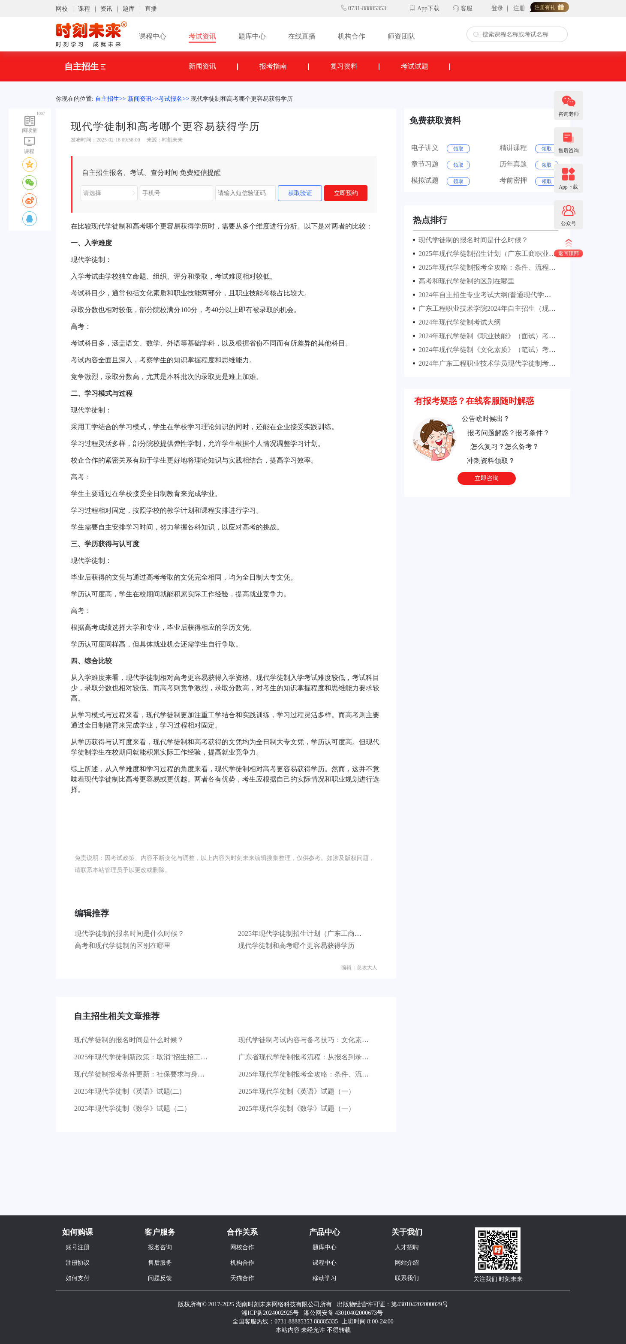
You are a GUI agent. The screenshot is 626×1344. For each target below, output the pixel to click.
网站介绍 (407, 1263)
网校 (62, 9)
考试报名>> (173, 99)
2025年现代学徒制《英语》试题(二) (128, 1091)
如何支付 (78, 1278)
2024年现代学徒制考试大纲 (458, 322)
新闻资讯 (202, 66)
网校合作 (242, 1247)
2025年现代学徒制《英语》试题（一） (296, 1091)
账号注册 (78, 1247)
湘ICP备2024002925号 (270, 1313)
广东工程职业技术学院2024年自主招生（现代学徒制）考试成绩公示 (519, 308)
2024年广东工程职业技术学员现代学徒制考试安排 (492, 363)
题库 (129, 9)
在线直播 (302, 36)
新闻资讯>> (143, 99)
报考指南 (273, 66)
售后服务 (160, 1263)
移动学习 (325, 1278)
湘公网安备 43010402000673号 (344, 1313)
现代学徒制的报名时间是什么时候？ (129, 933)
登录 (497, 8)
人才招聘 (407, 1247)
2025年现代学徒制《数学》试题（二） (132, 1108)
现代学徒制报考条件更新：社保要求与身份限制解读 (153, 1074)
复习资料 (344, 66)
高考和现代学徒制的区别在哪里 (123, 945)
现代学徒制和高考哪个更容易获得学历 (242, 99)
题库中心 (252, 36)
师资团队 (401, 36)
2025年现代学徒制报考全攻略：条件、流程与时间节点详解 (327, 1074)
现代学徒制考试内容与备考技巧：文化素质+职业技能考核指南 (332, 1039)
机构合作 (351, 36)
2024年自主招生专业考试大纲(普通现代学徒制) (487, 294)
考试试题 (414, 66)
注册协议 (78, 1263)
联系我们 (407, 1278)
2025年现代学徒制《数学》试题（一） (296, 1108)
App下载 (428, 8)
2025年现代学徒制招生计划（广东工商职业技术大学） (320, 933)
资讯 (106, 9)
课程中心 (152, 36)
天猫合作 (242, 1278)
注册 (519, 8)
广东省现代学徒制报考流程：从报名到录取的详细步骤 (320, 1057)
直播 (151, 9)
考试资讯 (202, 36)
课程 (84, 9)
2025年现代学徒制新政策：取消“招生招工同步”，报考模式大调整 (173, 1057)
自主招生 (84, 66)
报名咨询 (160, 1247)
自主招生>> (110, 99)
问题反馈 (160, 1278)
